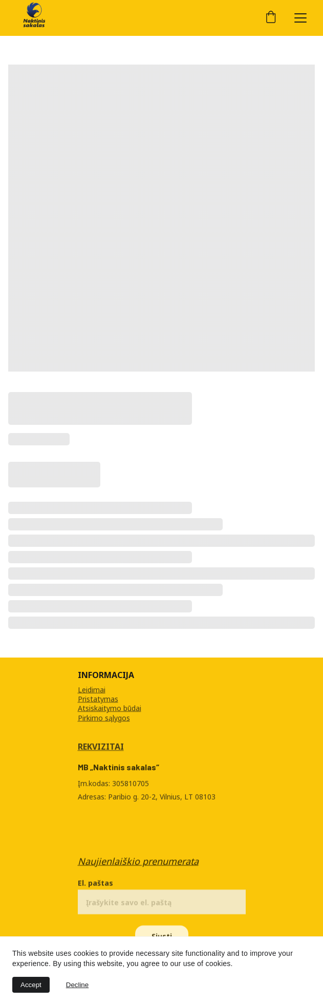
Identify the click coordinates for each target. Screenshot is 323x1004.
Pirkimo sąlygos (104, 718)
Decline (77, 985)
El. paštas (95, 886)
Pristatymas (98, 699)
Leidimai (91, 690)
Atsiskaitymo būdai (109, 708)
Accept (30, 985)
